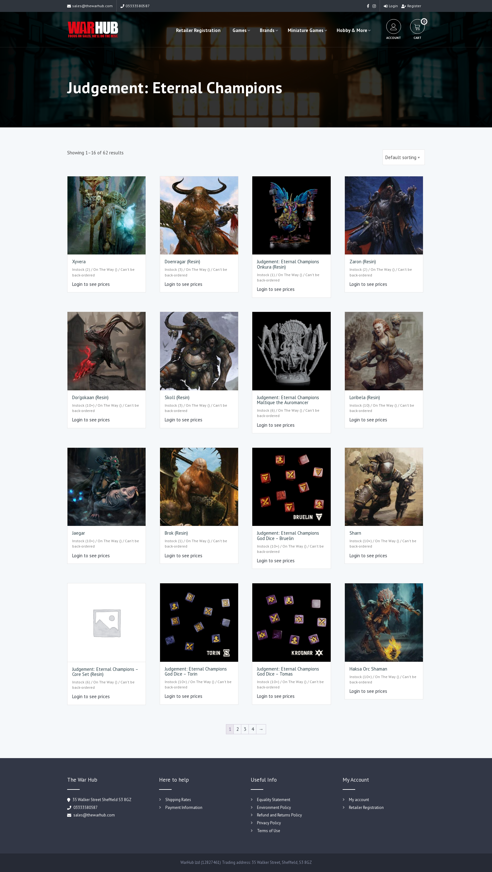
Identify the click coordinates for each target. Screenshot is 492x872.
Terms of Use (268, 830)
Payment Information (183, 807)
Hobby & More (352, 30)
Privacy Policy (269, 823)
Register (411, 5)
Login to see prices (91, 284)
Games (240, 30)
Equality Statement (273, 799)
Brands (267, 30)
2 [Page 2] (237, 729)
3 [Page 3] (245, 729)
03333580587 (135, 5)
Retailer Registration (198, 30)
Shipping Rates (178, 799)
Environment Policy (274, 807)
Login (391, 5)
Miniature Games (306, 30)
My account (359, 799)
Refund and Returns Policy (279, 815)
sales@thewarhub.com (90, 5)
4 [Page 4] (252, 729)
